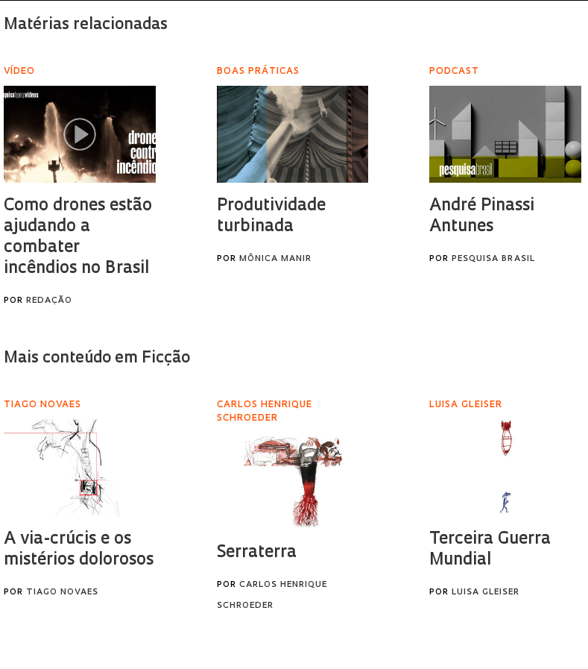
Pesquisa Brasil (493, 259)
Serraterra (257, 553)
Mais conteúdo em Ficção (97, 358)
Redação (49, 301)
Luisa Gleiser (485, 592)
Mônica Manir (275, 259)
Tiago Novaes (62, 592)
